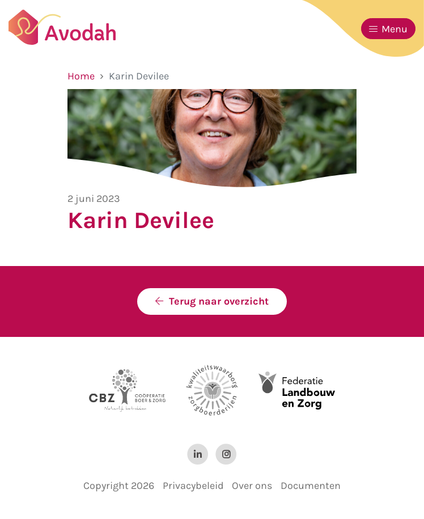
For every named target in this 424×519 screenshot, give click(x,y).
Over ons (252, 485)
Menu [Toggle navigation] (388, 29)
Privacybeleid (193, 485)
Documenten (311, 485)
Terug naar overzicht (219, 301)
